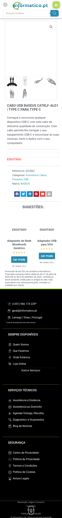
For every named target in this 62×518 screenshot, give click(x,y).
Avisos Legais (21, 478)
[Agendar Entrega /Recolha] (10, 413)
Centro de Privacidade (26, 452)
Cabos (43, 175)
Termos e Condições (25, 465)
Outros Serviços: (31, 370)
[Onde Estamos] (10, 357)
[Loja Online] (10, 364)
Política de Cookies (24, 472)
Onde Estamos (21, 357)
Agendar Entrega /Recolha (28, 413)
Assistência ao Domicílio (27, 406)
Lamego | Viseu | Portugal (27, 317)
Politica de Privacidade (26, 459)
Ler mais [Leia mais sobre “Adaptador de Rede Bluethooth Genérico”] (19, 260)
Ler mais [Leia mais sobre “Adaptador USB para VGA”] (47, 256)
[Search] (54, 13)
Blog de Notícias (22, 426)
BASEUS (25, 183)
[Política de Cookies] (10, 472)
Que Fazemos (21, 350)
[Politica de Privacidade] (10, 459)
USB (26, 179)
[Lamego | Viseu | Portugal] (9, 317)
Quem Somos (21, 344)
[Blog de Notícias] (10, 426)
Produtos (17, 179)
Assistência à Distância (26, 400)
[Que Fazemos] (10, 351)
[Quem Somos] (10, 344)
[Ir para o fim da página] (31, 510)
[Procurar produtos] (31, 13)
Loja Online (19, 363)
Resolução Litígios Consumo (31, 502)
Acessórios (32, 175)
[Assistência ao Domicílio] (10, 406)
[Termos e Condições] (10, 465)
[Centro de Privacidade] (10, 452)
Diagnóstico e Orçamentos (28, 419)
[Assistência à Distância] (10, 400)
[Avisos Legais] (10, 478)
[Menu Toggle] (56, 5)
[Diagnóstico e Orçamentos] (10, 419)
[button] (51, 27)
